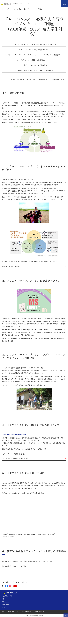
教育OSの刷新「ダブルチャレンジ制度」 (15, 566)
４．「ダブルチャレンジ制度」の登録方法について (32, 60)
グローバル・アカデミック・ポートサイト (22, 3)
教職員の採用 (38, 611)
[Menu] (64, 3)
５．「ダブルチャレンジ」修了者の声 (33, 65)
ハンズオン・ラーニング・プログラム (24, 114)
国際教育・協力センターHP (11, 266)
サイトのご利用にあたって (9, 611)
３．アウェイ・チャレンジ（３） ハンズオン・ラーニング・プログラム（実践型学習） (33, 55)
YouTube (5, 607)
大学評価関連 (26, 611)
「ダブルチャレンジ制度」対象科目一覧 (15, 459)
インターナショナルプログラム (13, 111)
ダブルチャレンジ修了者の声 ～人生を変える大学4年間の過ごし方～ (24, 493)
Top (2, 9)
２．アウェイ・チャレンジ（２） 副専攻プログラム (33, 50)
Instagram (6, 604)
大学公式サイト (7, 596)
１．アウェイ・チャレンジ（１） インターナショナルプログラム (33, 44)
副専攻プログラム (47, 111)
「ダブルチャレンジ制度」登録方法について (16, 454)
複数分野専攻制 (27, 321)
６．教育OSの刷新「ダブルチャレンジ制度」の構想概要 (33, 70)
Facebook (6, 602)
